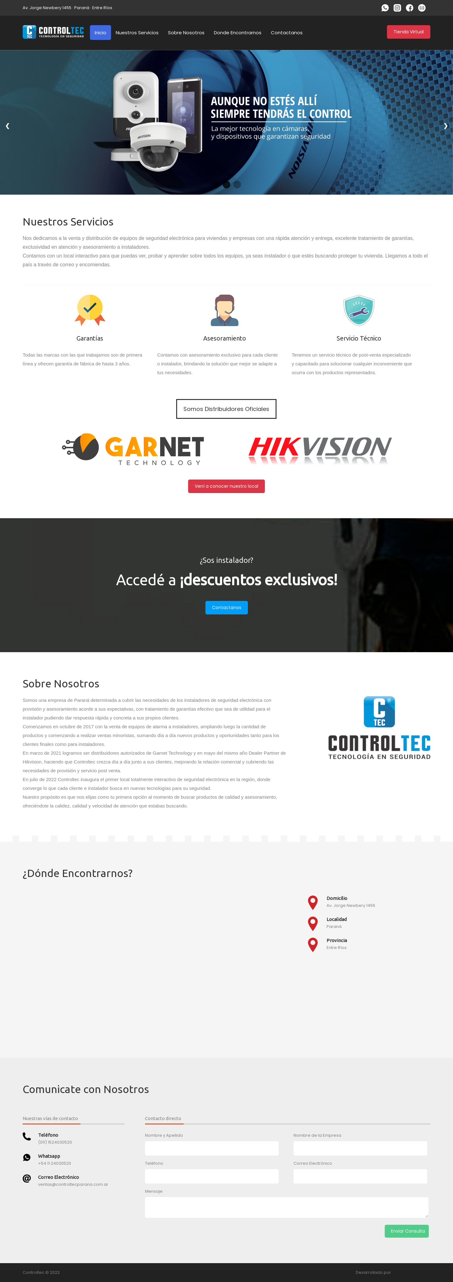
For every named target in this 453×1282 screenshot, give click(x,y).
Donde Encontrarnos (237, 32)
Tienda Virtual (409, 32)
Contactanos (287, 32)
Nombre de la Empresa (317, 1135)
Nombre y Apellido (164, 1135)
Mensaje (154, 1191)
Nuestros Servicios (137, 32)
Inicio (100, 32)
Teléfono (154, 1163)
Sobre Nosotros (186, 32)
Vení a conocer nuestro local (226, 486)
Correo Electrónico (313, 1163)
